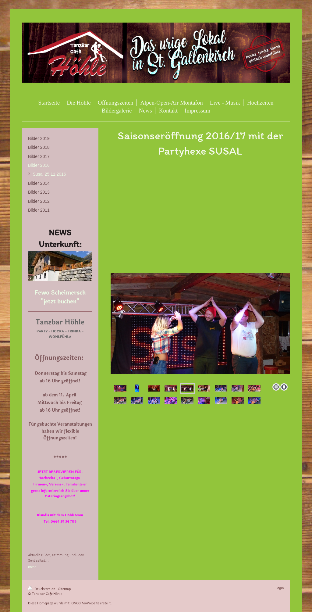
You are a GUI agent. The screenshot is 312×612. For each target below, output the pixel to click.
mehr (32, 567)
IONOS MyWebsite (84, 603)
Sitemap (64, 589)
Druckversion (42, 589)
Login (279, 588)
